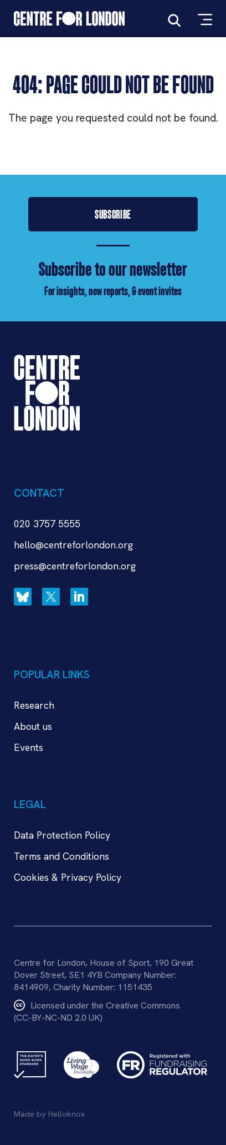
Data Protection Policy (62, 835)
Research (34, 705)
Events (28, 747)
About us (33, 726)
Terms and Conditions (61, 856)
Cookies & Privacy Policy (67, 877)
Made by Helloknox (49, 1114)
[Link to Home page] (69, 18)
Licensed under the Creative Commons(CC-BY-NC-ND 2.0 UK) (97, 1011)
